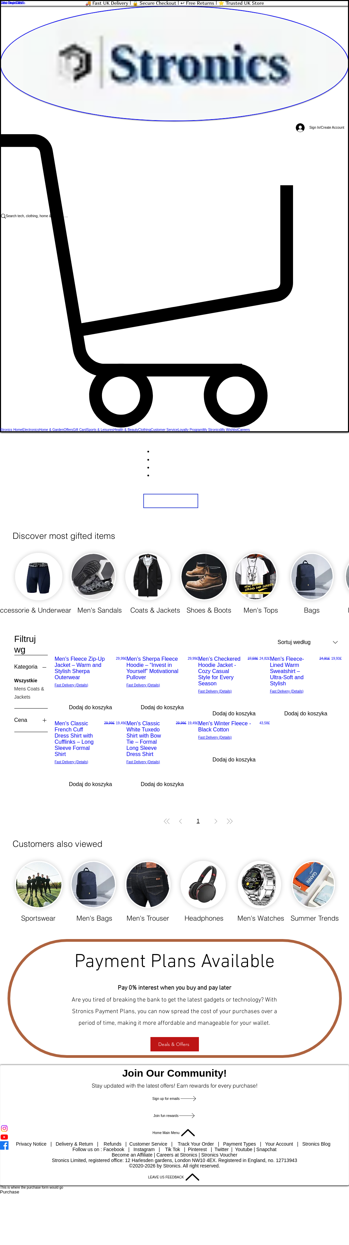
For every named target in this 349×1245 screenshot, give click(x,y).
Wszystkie (26, 680)
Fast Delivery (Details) (71, 685)
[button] (174, 281)
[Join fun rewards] (174, 1115)
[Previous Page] (180, 821)
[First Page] (167, 821)
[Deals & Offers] (174, 1044)
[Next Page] (216, 821)
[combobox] (308, 642)
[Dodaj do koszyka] (90, 707)
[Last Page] (230, 821)
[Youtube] (174, 1137)
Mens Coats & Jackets (29, 692)
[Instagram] (174, 1128)
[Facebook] (174, 1145)
